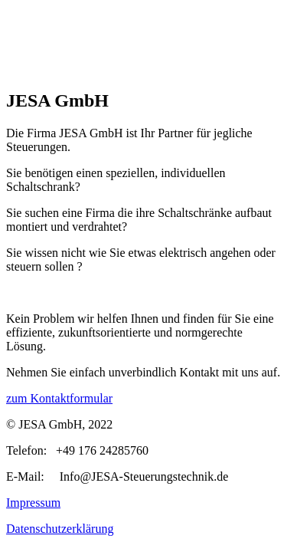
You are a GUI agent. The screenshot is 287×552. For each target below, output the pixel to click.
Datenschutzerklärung (59, 528)
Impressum (33, 502)
